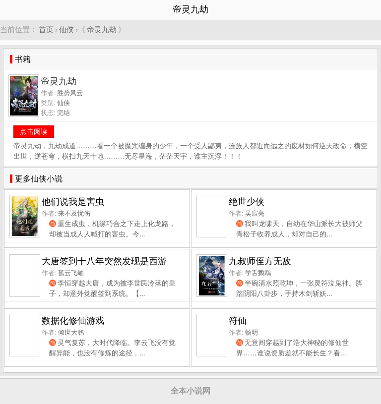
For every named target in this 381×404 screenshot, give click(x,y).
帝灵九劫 (102, 29)
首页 (46, 29)
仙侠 (66, 29)
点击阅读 (34, 131)
